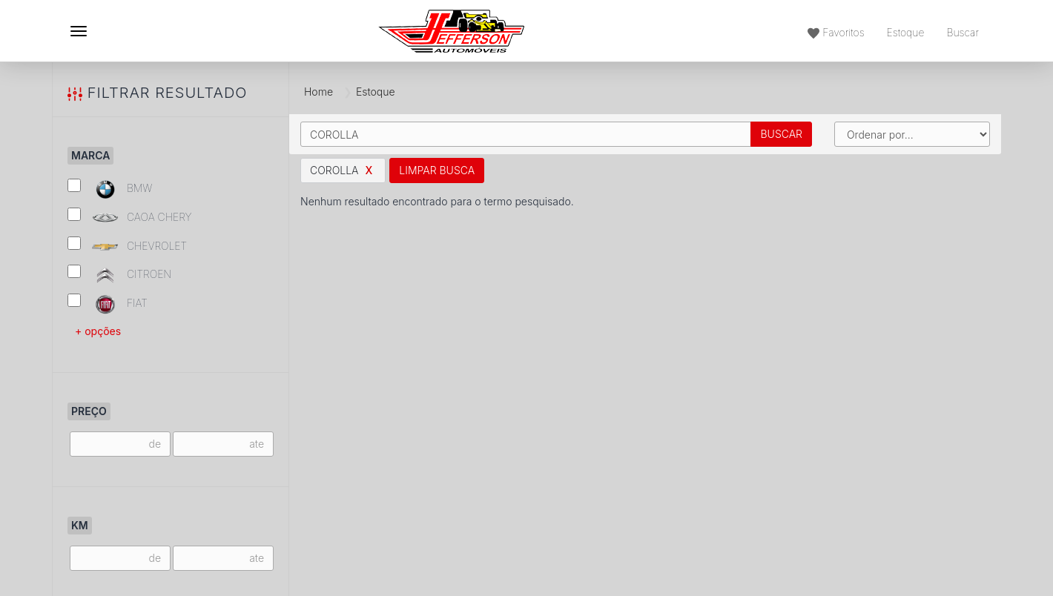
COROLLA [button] (343, 170)
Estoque (906, 32)
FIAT (107, 304)
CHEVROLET (127, 246)
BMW (109, 189)
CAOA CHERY (129, 217)
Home (318, 91)
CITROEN (119, 275)
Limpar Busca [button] (437, 170)
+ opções (98, 331)
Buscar (781, 134)
